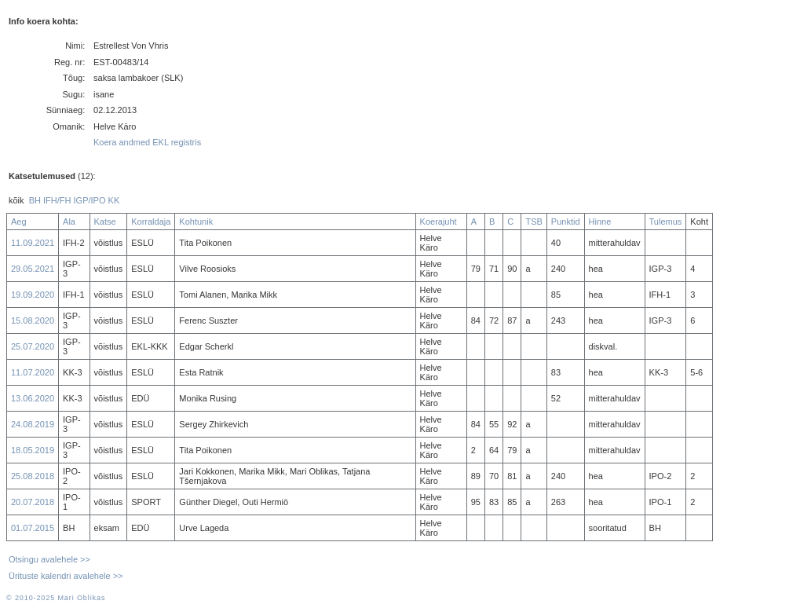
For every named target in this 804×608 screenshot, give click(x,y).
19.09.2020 (32, 294)
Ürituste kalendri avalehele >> (66, 576)
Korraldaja (150, 221)
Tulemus (665, 221)
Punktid (565, 221)
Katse (105, 221)
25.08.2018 (32, 476)
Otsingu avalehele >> (49, 559)
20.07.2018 (32, 502)
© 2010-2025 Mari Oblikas (55, 598)
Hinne (600, 221)
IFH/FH (57, 200)
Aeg (19, 221)
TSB (533, 221)
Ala (69, 221)
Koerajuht (438, 221)
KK (114, 200)
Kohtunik (196, 221)
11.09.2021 (32, 242)
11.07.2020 (32, 372)
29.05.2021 (32, 268)
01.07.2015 (32, 528)
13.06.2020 (32, 398)
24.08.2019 (32, 424)
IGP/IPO (90, 200)
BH (35, 200)
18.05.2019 (32, 450)
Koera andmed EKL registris (147, 142)
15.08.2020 (32, 320)
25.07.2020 (32, 346)
